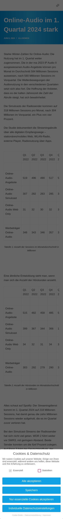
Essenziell (16, 470)
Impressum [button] (47, 515)
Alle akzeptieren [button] (31, 481)
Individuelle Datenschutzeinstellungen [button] (31, 508)
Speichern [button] (31, 490)
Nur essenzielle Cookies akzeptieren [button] (31, 499)
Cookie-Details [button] (17, 515)
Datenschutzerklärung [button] (33, 515)
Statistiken (45, 470)
